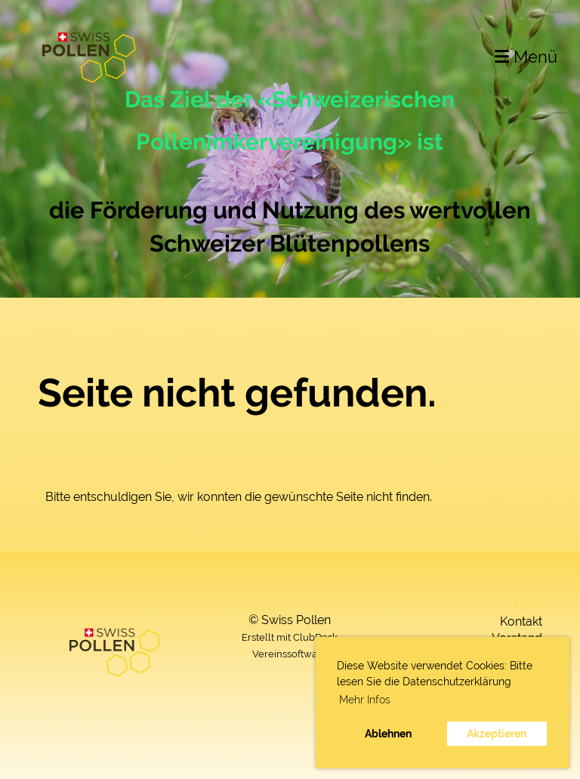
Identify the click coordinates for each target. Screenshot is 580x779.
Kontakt (521, 621)
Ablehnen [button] (388, 733)
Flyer (528, 605)
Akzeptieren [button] (496, 733)
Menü (526, 56)
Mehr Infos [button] (364, 700)
